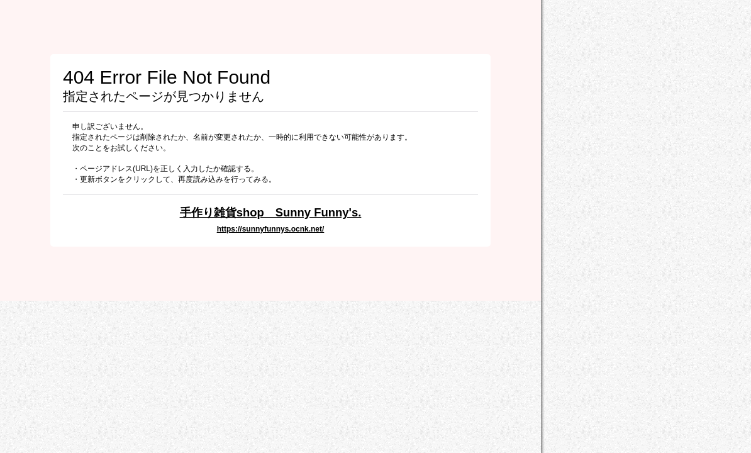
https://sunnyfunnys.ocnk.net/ (271, 229)
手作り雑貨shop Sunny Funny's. (271, 212)
